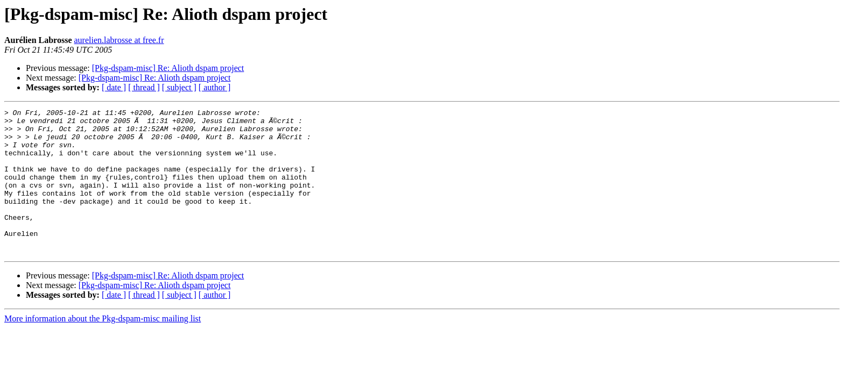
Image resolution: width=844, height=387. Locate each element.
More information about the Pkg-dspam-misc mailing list (102, 347)
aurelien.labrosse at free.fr (119, 40)
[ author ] (215, 87)
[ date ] (114, 87)
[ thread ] (144, 87)
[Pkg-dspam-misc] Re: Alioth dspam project (168, 68)
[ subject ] (179, 87)
